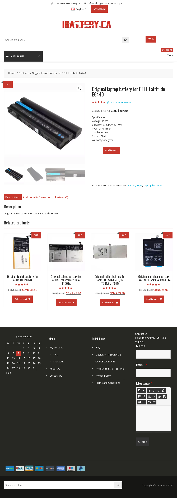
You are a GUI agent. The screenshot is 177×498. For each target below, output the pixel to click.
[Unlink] (164, 396)
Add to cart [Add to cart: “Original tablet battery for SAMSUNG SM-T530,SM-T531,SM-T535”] (108, 302)
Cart (55, 354)
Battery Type (135, 185)
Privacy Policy (103, 375)
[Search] (125, 40)
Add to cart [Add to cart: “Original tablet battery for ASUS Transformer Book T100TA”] (64, 302)
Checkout (58, 361)
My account (56, 347)
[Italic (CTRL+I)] (154, 390)
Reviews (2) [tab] (61, 197)
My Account (99, 8)
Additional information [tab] (37, 197)
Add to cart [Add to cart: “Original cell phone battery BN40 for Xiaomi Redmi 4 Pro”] (152, 299)
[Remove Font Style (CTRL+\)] (163, 390)
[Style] (141, 390)
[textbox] (153, 418)
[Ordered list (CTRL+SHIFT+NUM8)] (144, 396)
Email (141, 365)
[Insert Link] (159, 396)
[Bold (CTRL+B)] (149, 390)
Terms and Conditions (107, 382)
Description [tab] (12, 197)
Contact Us (56, 375)
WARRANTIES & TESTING (109, 368)
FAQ (97, 347)
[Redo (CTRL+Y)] (154, 402)
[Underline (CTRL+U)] (158, 390)
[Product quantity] (97, 150)
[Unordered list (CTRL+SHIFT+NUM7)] (139, 396)
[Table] (141, 402)
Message (144, 383)
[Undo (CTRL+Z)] (149, 402)
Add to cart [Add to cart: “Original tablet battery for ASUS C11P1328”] (21, 299)
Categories (15, 56)
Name (140, 346)
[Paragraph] (151, 396)
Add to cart (111, 150)
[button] (79, 88)
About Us (55, 368)
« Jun (8, 372)
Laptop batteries (153, 185)
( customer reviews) (119, 102)
